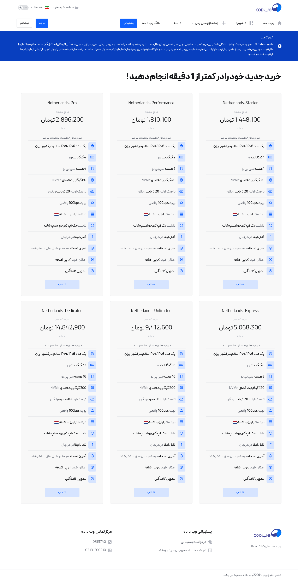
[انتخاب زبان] (40, 7)
